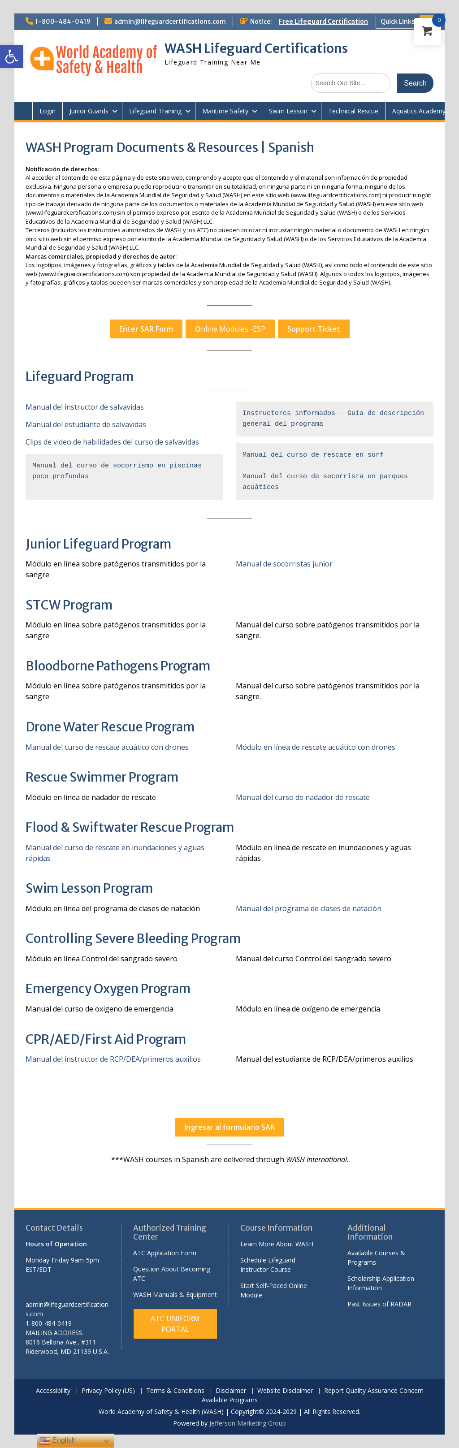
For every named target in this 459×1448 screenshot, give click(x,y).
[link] (11, 56)
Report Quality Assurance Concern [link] (374, 1391)
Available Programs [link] (230, 1400)
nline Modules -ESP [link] (230, 329)
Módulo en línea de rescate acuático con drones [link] (315, 747)
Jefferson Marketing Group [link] (247, 1423)
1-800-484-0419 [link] (63, 21)
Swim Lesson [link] (288, 111)
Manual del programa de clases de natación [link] (308, 908)
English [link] (57, 1440)
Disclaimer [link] (231, 1391)
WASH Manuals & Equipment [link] (175, 1294)
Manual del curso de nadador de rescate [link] (303, 797)
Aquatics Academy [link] (419, 111)
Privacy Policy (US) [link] (108, 1391)
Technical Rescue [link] (353, 111)
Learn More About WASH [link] (276, 1244)
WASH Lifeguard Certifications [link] (256, 48)
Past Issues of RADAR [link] (379, 1304)
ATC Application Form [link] (164, 1253)
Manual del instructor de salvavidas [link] (85, 407)
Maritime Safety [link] (225, 111)
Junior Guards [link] (88, 111)
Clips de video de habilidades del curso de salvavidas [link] (112, 442)
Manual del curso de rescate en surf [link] (313, 455)
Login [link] (47, 111)
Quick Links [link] (398, 21)
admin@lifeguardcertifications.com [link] (170, 21)
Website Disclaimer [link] (285, 1391)
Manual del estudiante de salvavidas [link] (86, 424)
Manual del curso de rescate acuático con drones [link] (107, 747)
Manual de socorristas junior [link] (284, 564)
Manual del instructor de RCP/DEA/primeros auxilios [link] (113, 1059)
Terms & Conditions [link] (175, 1391)
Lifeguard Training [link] (155, 111)
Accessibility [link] (53, 1391)
